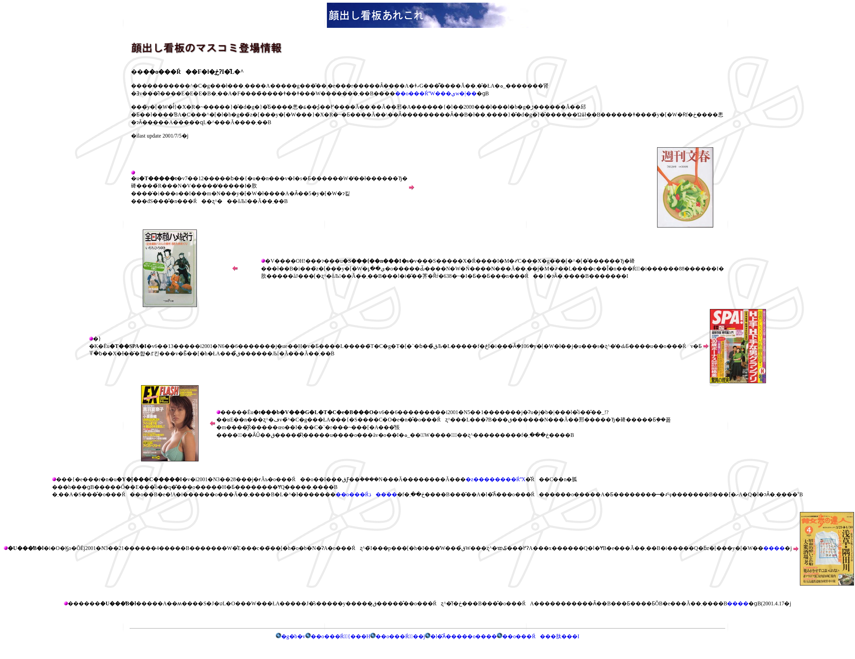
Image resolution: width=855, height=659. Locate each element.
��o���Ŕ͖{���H (338, 636)
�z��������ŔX (495, 479)
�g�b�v (290, 636)
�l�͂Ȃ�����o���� (461, 636)
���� (774, 548)
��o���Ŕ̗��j (397, 636)
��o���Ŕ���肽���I (540, 636)
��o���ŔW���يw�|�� (436, 93)
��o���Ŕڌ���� (366, 494)
